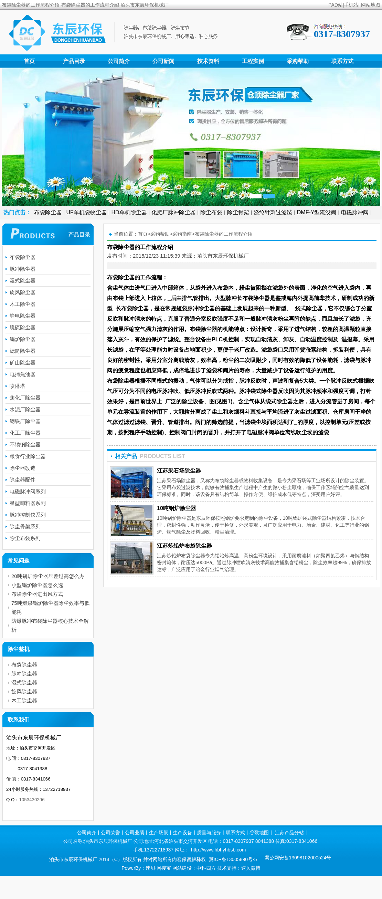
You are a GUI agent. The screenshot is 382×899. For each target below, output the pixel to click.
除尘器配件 (22, 480)
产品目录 (74, 61)
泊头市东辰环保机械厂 (223, 256)
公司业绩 (134, 832)
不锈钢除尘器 (25, 444)
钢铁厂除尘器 (25, 421)
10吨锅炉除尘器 (176, 508)
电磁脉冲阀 (355, 212)
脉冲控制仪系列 (28, 515)
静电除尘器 (22, 316)
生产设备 (182, 832)
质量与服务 (209, 832)
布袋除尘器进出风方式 (37, 594)
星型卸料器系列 (28, 503)
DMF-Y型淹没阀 (317, 212)
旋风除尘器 (22, 292)
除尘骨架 (238, 212)
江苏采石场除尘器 (179, 471)
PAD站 (335, 5)
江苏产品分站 (289, 832)
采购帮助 (298, 61)
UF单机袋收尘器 (86, 212)
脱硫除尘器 (22, 327)
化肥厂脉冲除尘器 (173, 212)
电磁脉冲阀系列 (28, 491)
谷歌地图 (259, 832)
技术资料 (208, 61)
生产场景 (158, 832)
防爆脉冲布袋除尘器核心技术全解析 (50, 625)
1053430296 (31, 799)
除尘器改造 (22, 468)
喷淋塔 (17, 386)
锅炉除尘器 (22, 339)
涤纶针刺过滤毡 (273, 212)
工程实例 (253, 61)
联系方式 (342, 61)
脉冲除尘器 (22, 269)
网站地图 (370, 5)
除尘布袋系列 (25, 538)
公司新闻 (163, 61)
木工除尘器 (22, 304)
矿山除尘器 (22, 362)
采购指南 (182, 234)
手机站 (351, 5)
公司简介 (119, 61)
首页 (29, 61)
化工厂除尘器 (25, 433)
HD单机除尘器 (129, 212)
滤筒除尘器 (22, 351)
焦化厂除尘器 (25, 398)
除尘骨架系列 (25, 526)
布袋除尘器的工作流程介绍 (224, 234)
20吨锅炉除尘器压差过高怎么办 (47, 576)
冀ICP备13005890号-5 (233, 859)
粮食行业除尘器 (28, 456)
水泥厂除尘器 (25, 409)
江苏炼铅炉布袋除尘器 (184, 546)
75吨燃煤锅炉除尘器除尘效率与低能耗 (50, 607)
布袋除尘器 (48, 212)
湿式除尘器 (22, 280)
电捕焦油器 (22, 374)
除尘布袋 (211, 212)
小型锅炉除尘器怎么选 (37, 585)
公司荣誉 (110, 832)
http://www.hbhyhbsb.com (218, 849)
